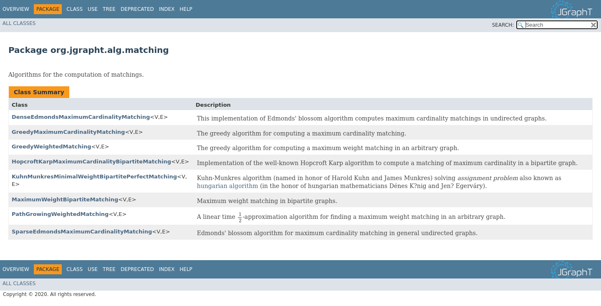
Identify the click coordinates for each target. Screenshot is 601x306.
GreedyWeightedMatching (51, 146)
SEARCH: (503, 25)
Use (93, 9)
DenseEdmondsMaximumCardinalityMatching (81, 117)
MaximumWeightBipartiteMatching (65, 199)
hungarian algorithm (227, 186)
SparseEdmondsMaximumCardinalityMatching (82, 231)
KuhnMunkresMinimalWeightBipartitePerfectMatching (94, 176)
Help (185, 9)
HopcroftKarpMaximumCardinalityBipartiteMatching (91, 161)
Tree (109, 9)
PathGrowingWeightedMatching (60, 214)
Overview (16, 9)
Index (167, 9)
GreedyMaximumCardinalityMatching (68, 132)
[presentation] (239, 217)
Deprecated (137, 9)
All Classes (19, 23)
